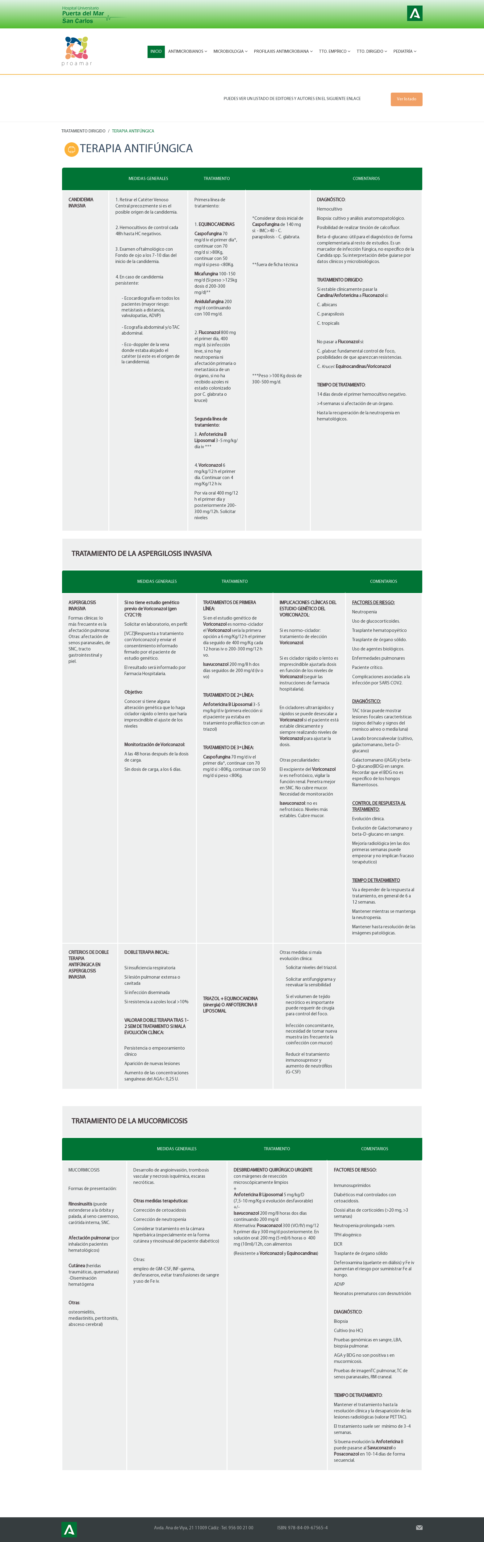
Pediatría (405, 51)
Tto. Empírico (334, 51)
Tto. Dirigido (372, 51)
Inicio (156, 51)
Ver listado (406, 99)
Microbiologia (231, 51)
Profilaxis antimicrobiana (283, 51)
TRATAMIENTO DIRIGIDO (83, 131)
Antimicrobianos (187, 51)
